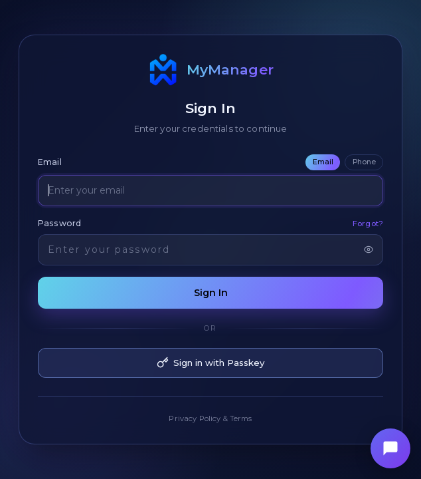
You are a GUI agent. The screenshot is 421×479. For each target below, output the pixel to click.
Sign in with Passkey (210, 363)
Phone (364, 162)
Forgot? (368, 223)
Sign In (211, 293)
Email (323, 162)
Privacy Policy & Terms (210, 418)
